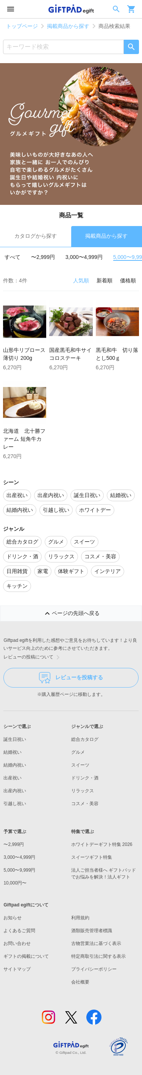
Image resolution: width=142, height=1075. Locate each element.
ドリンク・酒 (84, 778)
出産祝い (12, 778)
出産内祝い (14, 790)
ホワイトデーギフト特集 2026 (102, 844)
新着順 (104, 280)
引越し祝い (14, 803)
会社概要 (80, 982)
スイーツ (80, 765)
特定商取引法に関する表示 (98, 956)
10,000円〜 (15, 883)
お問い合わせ (17, 943)
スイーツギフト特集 (91, 857)
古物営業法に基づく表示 (96, 943)
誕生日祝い (14, 739)
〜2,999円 (43, 257)
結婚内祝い (14, 765)
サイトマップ (17, 969)
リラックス (82, 790)
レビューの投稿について (32, 657)
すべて (12, 257)
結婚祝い (12, 752)
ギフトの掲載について (26, 956)
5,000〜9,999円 (19, 870)
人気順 (81, 280)
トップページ (22, 26)
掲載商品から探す (68, 26)
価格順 (128, 280)
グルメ (78, 752)
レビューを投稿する (71, 677)
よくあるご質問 (19, 930)
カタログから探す (35, 236)
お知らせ (12, 917)
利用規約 (80, 917)
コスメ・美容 (84, 803)
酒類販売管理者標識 (91, 930)
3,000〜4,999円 (84, 257)
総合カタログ (84, 739)
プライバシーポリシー (94, 969)
